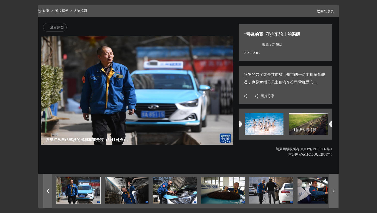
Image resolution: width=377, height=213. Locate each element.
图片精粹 (61, 11)
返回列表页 (323, 11)
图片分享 (267, 96)
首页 (46, 11)
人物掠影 (80, 11)
